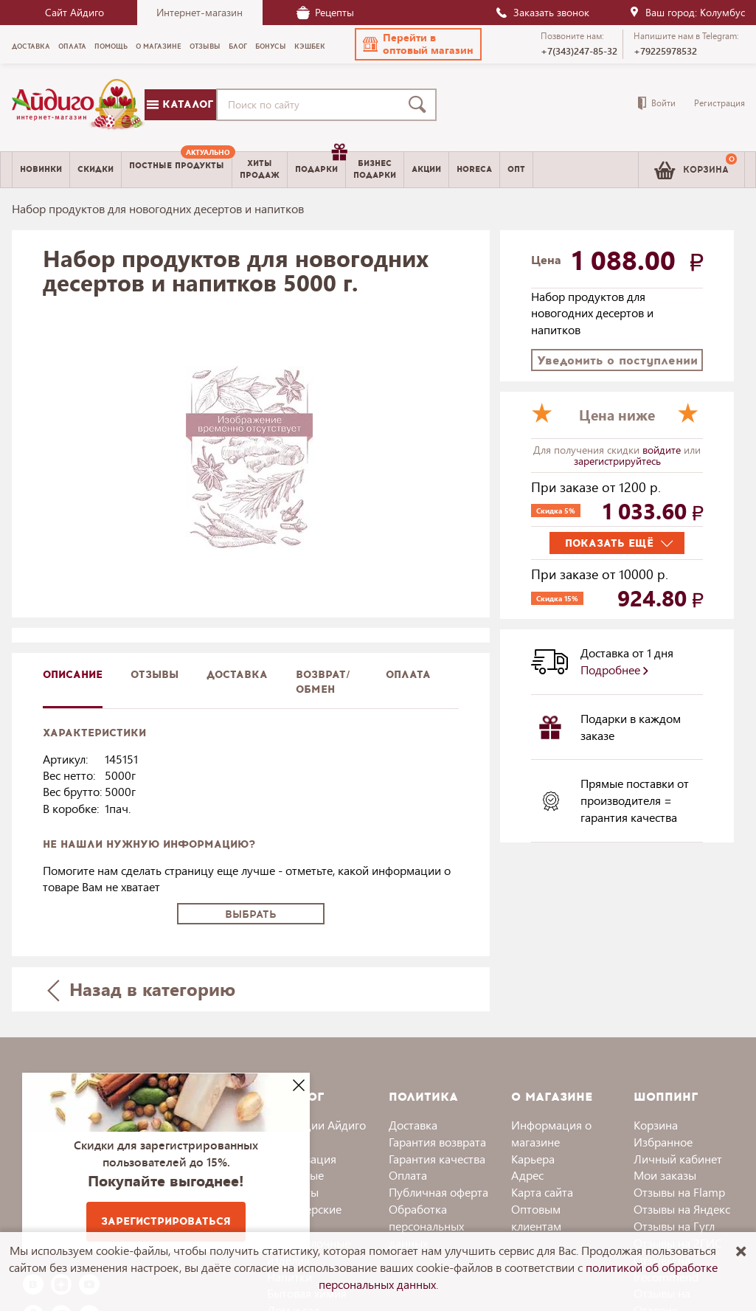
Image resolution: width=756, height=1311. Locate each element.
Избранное (663, 1141)
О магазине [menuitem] (158, 46)
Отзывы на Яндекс (682, 1209)
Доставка (413, 1124)
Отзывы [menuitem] (205, 46)
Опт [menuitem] (516, 169)
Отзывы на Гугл (674, 1226)
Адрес (527, 1175)
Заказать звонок (542, 12)
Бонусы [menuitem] (270, 46)
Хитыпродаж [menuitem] (260, 169)
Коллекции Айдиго (316, 1124)
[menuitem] (177, 169)
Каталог (180, 104)
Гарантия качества (437, 1158)
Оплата (408, 674)
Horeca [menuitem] (474, 169)
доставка (237, 674)
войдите (663, 450)
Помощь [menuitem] (111, 46)
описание (73, 674)
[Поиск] (420, 105)
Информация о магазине (551, 1133)
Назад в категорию (140, 989)
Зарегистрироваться (166, 1221)
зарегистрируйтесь (617, 461)
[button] (418, 44)
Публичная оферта (438, 1192)
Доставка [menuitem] (31, 46)
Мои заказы (665, 1175)
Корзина (656, 1124)
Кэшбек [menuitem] (309, 46)
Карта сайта (542, 1192)
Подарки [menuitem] (320, 164)
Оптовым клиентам (536, 1217)
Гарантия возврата (437, 1141)
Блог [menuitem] (238, 46)
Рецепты (325, 12)
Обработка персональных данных (426, 1226)
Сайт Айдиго (74, 12)
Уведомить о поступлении (617, 360)
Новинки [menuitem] (41, 169)
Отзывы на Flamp (679, 1192)
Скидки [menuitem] (95, 169)
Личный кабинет (678, 1158)
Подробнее (614, 669)
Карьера (533, 1158)
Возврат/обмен (323, 682)
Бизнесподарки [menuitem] (374, 169)
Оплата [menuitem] (72, 46)
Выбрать (251, 914)
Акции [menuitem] (426, 169)
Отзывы (154, 674)
